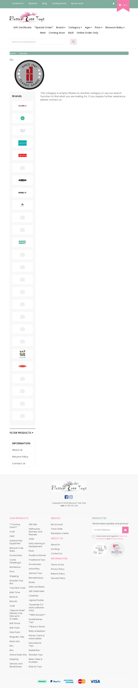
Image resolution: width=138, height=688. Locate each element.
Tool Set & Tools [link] (17, 587)
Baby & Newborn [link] (37, 631)
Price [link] (12, 571)
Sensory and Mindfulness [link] (16, 665)
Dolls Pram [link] (15, 632)
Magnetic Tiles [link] (17, 636)
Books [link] (32, 582)
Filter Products (21, 433)
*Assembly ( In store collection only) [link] (36, 607)
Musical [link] (14, 596)
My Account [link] (57, 524)
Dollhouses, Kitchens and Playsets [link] (35, 531)
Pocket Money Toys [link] (35, 621)
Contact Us (17, 3)
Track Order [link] (56, 528)
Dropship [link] (14, 659)
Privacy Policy (117, 538)
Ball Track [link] (15, 627)
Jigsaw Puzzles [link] (36, 600)
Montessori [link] (15, 567)
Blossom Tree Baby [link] (16, 549)
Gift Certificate (22, 27)
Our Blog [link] (55, 549)
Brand (60, 27)
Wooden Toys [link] (36, 654)
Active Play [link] (34, 568)
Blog (44, 3)
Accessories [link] (16, 555)
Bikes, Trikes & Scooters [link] (35, 660)
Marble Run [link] (34, 650)
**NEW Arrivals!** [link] (37, 614)
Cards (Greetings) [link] (15, 561)
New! (43, 32)
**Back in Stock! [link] (37, 626)
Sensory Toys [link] (35, 573)
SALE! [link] (12, 536)
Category (75, 27)
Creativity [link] (33, 595)
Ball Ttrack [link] (15, 623)
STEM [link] (31, 539)
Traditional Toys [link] (37, 559)
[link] (66, 497)
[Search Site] (73, 42)
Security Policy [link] (58, 578)
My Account (77, 3)
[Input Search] (40, 42)
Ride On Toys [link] (35, 666)
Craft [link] (12, 531)
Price (98, 27)
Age (88, 27)
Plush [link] (31, 550)
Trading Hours (59, 3)
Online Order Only (87, 32)
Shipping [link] (14, 576)
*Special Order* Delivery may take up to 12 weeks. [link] (17, 614)
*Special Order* (43, 27)
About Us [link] (17, 450)
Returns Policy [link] (20, 456)
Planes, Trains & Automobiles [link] (36, 637)
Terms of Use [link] (57, 564)
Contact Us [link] (18, 463)
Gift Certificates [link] (36, 591)
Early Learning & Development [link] (37, 545)
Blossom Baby (115, 27)
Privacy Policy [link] (57, 569)
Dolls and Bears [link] (37, 586)
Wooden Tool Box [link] (16, 582)
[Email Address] (107, 530)
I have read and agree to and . (109, 537)
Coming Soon (57, 32)
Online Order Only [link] (18, 654)
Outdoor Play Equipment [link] (16, 542)
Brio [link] (11, 645)
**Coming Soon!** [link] (15, 526)
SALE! (71, 32)
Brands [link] (13, 601)
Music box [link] (15, 641)
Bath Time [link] (15, 592)
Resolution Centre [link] (60, 533)
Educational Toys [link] (35, 644)
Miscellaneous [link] (36, 577)
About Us (32, 3)
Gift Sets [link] (33, 524)
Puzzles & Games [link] (37, 555)
